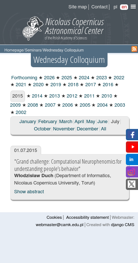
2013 (54, 96)
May (90, 121)
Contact (99, 7)
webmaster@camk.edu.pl (60, 225)
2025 (66, 78)
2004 (102, 105)
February (47, 121)
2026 (49, 78)
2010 (106, 96)
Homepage (13, 50)
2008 (32, 105)
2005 (84, 105)
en (124, 7)
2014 (37, 96)
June (102, 121)
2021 (20, 85)
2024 (84, 78)
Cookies (54, 218)
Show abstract (29, 192)
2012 (71, 96)
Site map (78, 7)
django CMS (122, 225)
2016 (107, 85)
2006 (67, 105)
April (79, 121)
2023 (101, 78)
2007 (49, 105)
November (64, 129)
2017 (90, 85)
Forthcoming (23, 78)
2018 (73, 85)
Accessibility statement (87, 218)
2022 (118, 78)
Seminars (33, 50)
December (87, 129)
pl (115, 7)
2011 (89, 96)
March (65, 121)
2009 (15, 105)
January (27, 121)
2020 (38, 85)
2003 (119, 105)
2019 (55, 85)
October (42, 129)
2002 (20, 112)
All (103, 129)
